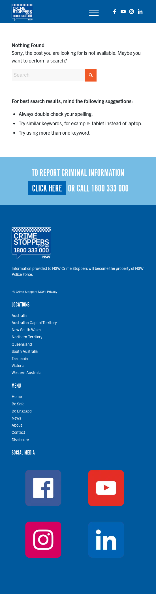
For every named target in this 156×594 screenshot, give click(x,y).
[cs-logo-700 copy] (65, 11)
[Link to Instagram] (131, 11)
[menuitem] (91, 11)
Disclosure (20, 439)
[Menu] (91, 11)
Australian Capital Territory (34, 322)
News (16, 417)
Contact (18, 432)
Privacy (52, 291)
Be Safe (18, 403)
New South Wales (26, 329)
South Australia (25, 351)
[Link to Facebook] (114, 11)
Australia (19, 315)
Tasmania (20, 358)
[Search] (54, 75)
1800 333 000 (110, 189)
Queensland (22, 344)
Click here (47, 189)
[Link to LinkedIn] (140, 11)
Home (17, 396)
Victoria (18, 365)
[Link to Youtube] (123, 11)
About (17, 425)
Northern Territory (27, 336)
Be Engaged (22, 410)
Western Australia (26, 372)
